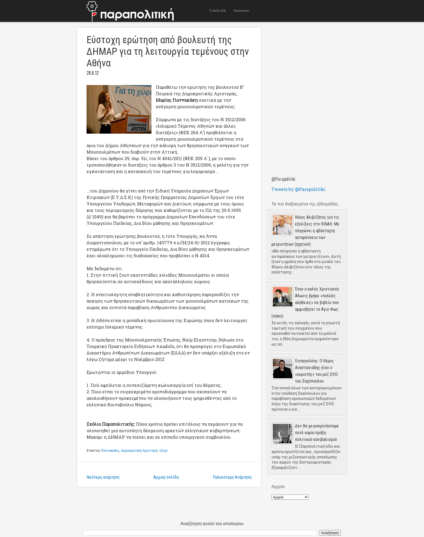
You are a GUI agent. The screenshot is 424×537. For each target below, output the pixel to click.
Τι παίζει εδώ (217, 10)
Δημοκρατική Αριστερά (139, 450)
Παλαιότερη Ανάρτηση (232, 477)
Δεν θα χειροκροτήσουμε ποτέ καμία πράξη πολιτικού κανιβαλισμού (317, 432)
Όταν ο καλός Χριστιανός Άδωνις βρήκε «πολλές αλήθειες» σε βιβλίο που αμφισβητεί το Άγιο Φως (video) (305, 302)
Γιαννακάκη (110, 450)
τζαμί (163, 450)
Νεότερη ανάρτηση (103, 477)
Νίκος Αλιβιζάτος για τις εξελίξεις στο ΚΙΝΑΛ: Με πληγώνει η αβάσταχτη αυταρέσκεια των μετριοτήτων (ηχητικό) (305, 231)
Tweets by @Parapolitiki (298, 189)
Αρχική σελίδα (166, 477)
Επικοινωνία (241, 10)
